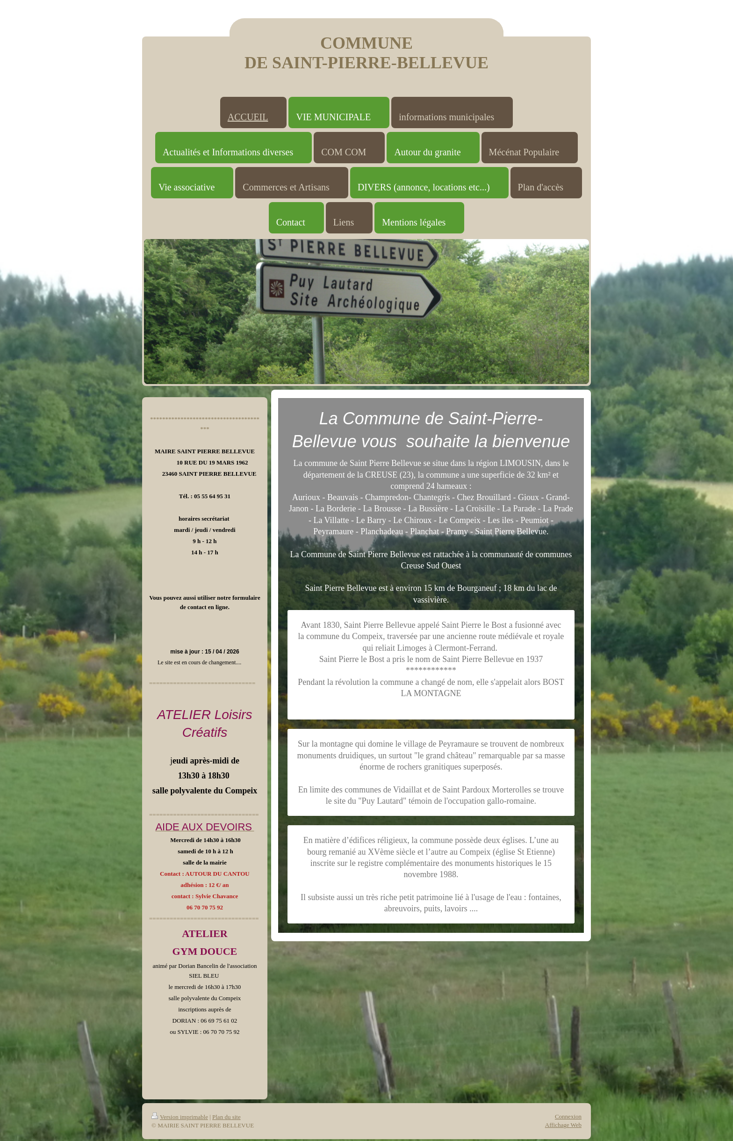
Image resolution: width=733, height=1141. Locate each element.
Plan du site (226, 1116)
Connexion (568, 1116)
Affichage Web (563, 1124)
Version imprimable (179, 1116)
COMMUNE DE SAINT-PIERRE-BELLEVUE (366, 53)
